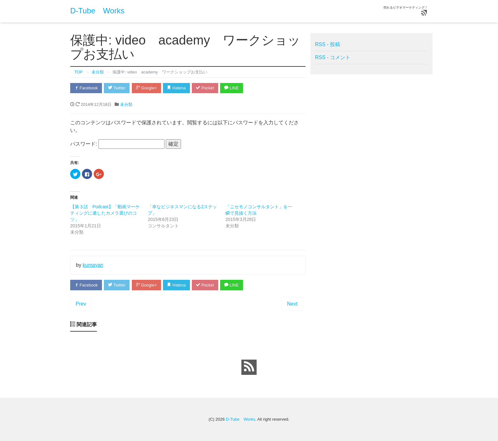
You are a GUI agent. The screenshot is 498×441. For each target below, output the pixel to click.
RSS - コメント (332, 57)
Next (292, 304)
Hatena (176, 88)
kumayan (93, 265)
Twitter (116, 88)
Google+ (146, 88)
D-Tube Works (97, 10)
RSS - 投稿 (327, 44)
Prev (81, 304)
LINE (231, 88)
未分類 (126, 104)
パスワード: (117, 144)
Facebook (86, 88)
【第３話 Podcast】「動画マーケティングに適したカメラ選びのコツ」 (105, 213)
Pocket (205, 88)
